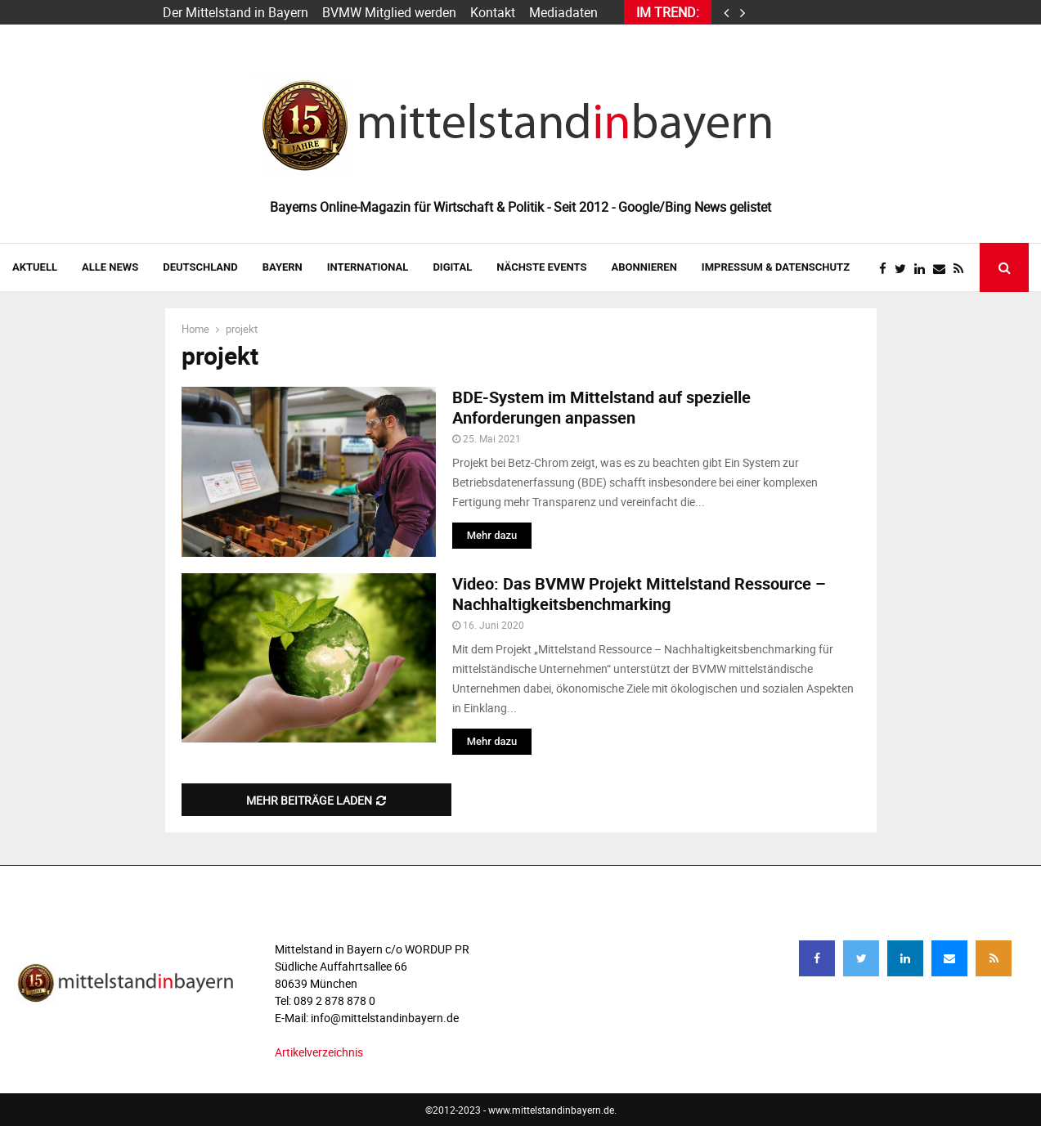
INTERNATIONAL (368, 267)
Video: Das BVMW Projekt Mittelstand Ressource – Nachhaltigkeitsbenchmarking (639, 593)
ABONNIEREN (644, 267)
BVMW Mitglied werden (389, 12)
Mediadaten (563, 12)
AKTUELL (34, 267)
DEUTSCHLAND (200, 267)
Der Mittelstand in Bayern (235, 12)
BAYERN (282, 267)
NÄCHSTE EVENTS (541, 267)
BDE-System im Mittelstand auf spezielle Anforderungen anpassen (601, 407)
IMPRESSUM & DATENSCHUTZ (776, 267)
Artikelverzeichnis (319, 1052)
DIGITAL (452, 267)
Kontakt (492, 12)
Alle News (110, 267)
